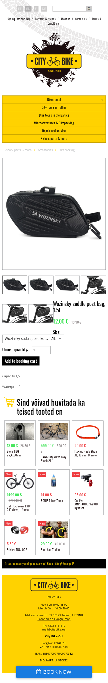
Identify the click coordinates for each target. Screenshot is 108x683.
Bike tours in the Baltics (54, 115)
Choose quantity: (15, 349)
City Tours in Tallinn (54, 107)
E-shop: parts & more (54, 138)
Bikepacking (66, 150)
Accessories (45, 150)
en (28, 8)
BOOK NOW (57, 672)
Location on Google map (54, 619)
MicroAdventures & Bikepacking (54, 122)
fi (36, 8)
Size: (56, 332)
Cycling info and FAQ (19, 19)
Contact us (81, 19)
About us (65, 19)
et (20, 8)
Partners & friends (45, 19)
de (44, 8)
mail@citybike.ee (54, 629)
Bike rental (54, 99)
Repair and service (54, 130)
